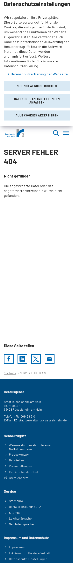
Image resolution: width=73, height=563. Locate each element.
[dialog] (36, 63)
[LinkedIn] (22, 359)
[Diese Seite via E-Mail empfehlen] (50, 359)
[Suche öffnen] (56, 133)
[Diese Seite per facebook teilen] (9, 359)
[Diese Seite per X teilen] (36, 359)
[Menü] (66, 133)
